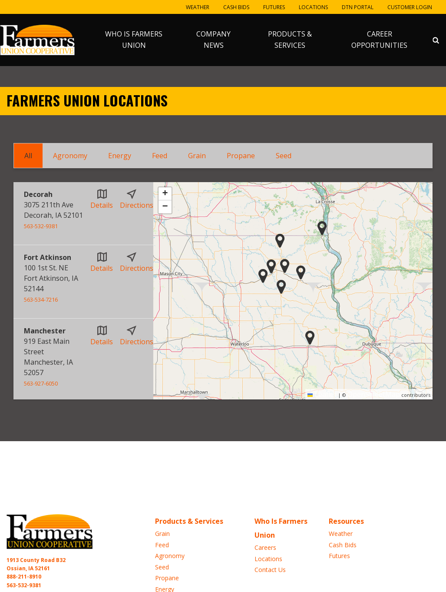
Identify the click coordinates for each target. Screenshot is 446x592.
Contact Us (270, 569)
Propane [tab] (241, 155)
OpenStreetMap (373, 394)
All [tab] (28, 155)
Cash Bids (236, 7)
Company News (213, 39)
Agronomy (170, 556)
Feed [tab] (159, 155)
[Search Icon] (436, 40)
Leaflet (322, 394)
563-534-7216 (41, 299)
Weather (197, 7)
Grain (162, 533)
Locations (313, 7)
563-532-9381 (41, 226)
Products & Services (290, 39)
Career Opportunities (379, 39)
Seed (162, 567)
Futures (274, 7)
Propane (167, 578)
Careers (265, 547)
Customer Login (409, 7)
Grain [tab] (197, 155)
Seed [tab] (283, 155)
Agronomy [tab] (70, 155)
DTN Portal (357, 7)
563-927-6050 (41, 383)
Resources (346, 521)
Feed (162, 545)
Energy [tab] (119, 155)
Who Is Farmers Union (133, 39)
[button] (280, 241)
